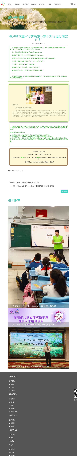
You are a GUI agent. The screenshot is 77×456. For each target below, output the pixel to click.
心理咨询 (12, 399)
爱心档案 (12, 452)
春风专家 (12, 426)
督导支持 (12, 408)
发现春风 (17, 4)
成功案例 (12, 390)
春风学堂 (33, 4)
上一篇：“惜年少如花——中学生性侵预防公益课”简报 (31, 186)
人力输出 (12, 405)
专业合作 (12, 441)
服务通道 (25, 4)
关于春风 (12, 381)
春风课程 (16, 22)
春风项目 (12, 384)
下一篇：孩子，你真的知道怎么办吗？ (25, 182)
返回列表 (64, 191)
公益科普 (12, 402)
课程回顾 (24, 22)
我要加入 (12, 438)
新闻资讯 (12, 387)
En (74, 4)
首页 (9, 4)
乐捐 (49, 4)
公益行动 (41, 4)
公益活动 (12, 434)
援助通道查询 (13, 411)
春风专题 (12, 423)
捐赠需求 (12, 449)
